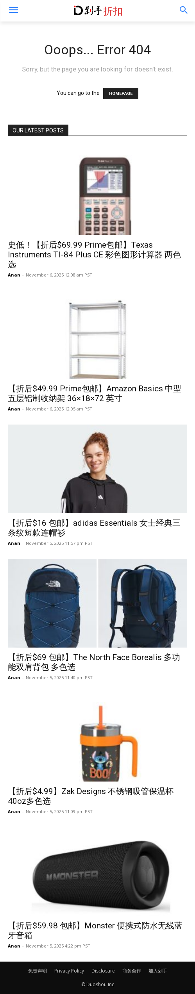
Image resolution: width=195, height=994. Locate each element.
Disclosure (103, 970)
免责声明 (37, 970)
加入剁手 (157, 970)
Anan (14, 275)
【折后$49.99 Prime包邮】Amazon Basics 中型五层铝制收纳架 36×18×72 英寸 (94, 393)
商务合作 (131, 970)
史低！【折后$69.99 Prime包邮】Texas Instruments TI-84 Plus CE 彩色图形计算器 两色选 (94, 254)
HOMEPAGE (120, 93)
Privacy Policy (69, 970)
